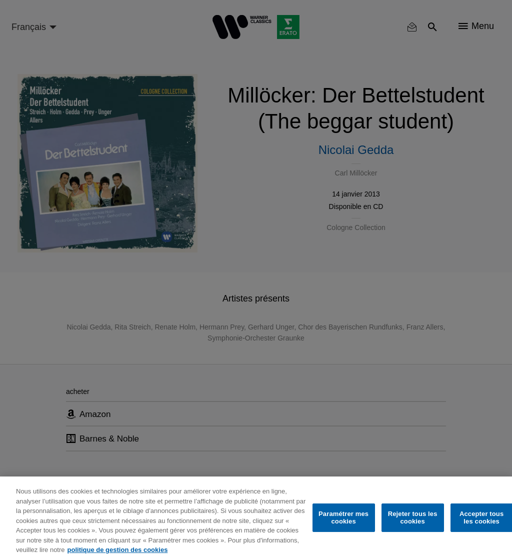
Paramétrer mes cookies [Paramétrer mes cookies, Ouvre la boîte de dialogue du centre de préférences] (343, 518)
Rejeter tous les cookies (413, 518)
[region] (256, 518)
